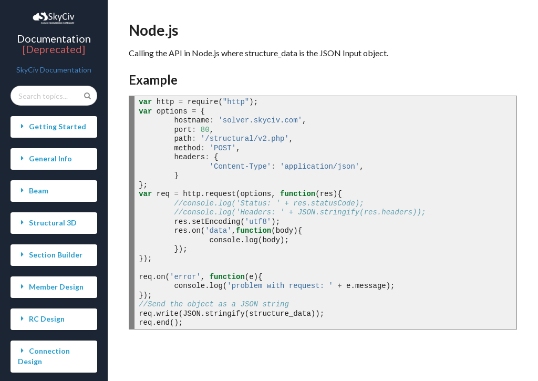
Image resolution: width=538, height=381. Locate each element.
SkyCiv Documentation (53, 69)
